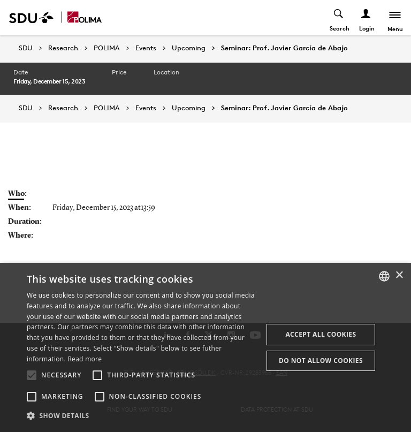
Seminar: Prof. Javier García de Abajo (284, 48)
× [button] (399, 275)
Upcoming (189, 48)
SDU (26, 47)
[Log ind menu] (366, 17)
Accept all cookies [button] (320, 334)
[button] (31, 375)
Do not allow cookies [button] (321, 360)
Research (63, 48)
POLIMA (107, 48)
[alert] (205, 347)
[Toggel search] (339, 17)
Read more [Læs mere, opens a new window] (84, 358)
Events (145, 48)
